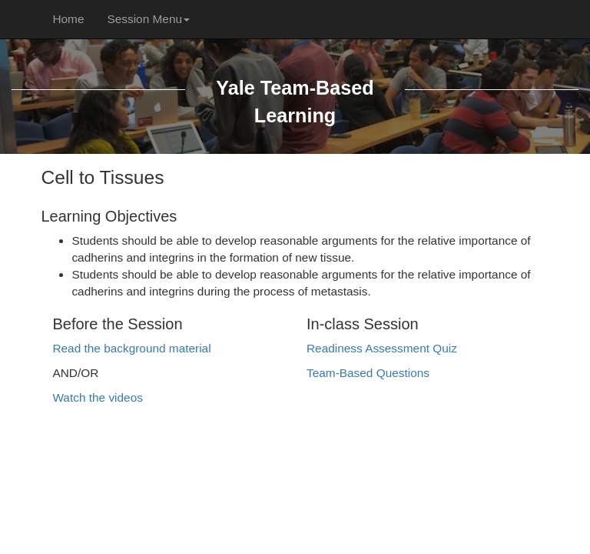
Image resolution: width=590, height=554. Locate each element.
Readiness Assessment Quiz (382, 348)
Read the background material (131, 348)
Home (68, 18)
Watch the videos (97, 397)
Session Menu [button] (148, 18)
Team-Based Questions (368, 372)
